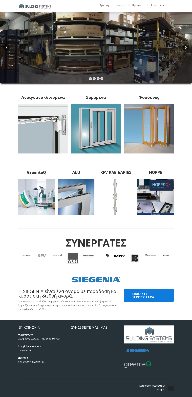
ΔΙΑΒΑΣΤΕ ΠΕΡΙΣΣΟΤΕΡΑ (142, 295)
